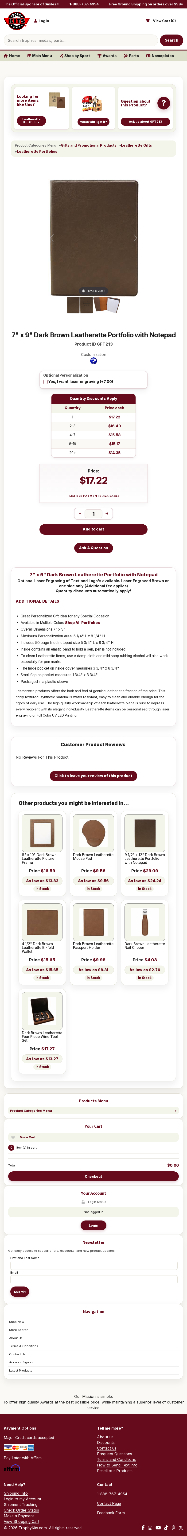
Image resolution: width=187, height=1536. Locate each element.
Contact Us (17, 1354)
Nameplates (160, 56)
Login (93, 1225)
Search (172, 40)
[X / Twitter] (181, 1527)
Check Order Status (21, 1510)
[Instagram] (150, 1527)
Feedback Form (111, 1512)
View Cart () (164, 21)
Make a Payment (19, 1515)
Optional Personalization (65, 376)
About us (105, 1437)
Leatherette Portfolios (37, 151)
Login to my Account (22, 1499)
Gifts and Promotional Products (89, 145)
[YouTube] (158, 1527)
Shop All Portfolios (82, 622)
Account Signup (21, 1362)
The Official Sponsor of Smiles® (31, 4)
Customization (93, 358)
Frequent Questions (114, 1453)
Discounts (106, 1442)
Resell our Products (114, 1470)
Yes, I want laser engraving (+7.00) (80, 381)
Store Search (18, 1330)
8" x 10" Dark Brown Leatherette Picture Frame (39, 859)
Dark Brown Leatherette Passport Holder (93, 946)
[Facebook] (143, 1527)
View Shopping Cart (21, 1521)
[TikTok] (166, 1527)
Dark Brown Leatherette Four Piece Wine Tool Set (42, 1037)
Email (14, 1272)
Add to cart (93, 529)
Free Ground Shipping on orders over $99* (146, 4)
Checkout (93, 1176)
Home (12, 56)
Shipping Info (16, 1493)
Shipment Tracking (20, 1504)
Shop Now (16, 1322)
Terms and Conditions (116, 1459)
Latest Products (20, 1370)
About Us (16, 1338)
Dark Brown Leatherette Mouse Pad (93, 857)
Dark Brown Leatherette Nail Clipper (145, 946)
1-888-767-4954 (84, 4)
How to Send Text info (117, 1465)
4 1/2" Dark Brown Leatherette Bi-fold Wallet (38, 948)
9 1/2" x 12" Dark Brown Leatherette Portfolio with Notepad (145, 859)
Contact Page (109, 1503)
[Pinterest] (173, 1527)
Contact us (106, 1448)
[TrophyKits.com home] (17, 21)
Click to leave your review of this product (93, 776)
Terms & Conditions (23, 1346)
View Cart (27, 1137)
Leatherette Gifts (136, 145)
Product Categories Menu (31, 1110)
